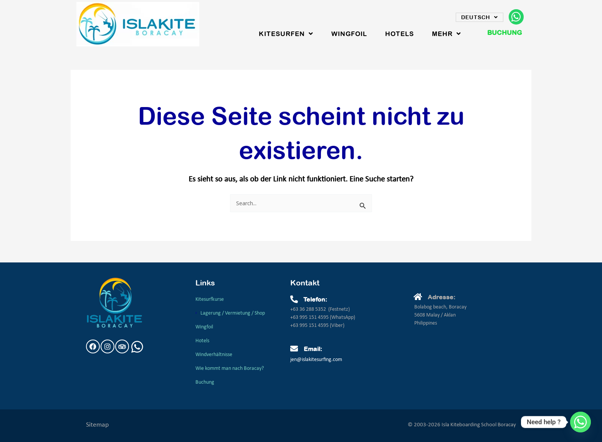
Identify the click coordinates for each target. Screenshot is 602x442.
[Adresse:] (418, 297)
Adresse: (441, 297)
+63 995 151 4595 (310, 317)
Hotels (399, 34)
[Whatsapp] (580, 422)
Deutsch (479, 17)
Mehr (446, 33)
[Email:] (294, 349)
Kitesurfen (286, 33)
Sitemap (97, 425)
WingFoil (349, 34)
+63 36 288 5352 (308, 309)
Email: (313, 348)
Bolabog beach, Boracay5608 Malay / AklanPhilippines (440, 315)
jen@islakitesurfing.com (316, 360)
